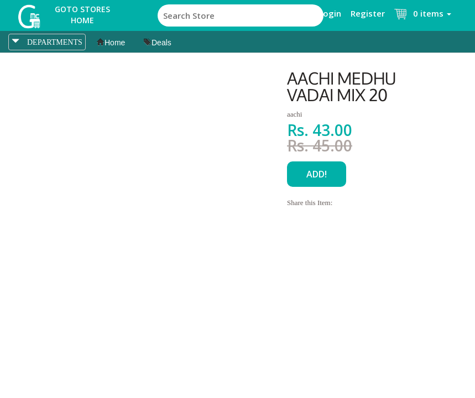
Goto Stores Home (82, 14)
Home (111, 42)
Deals (157, 42)
